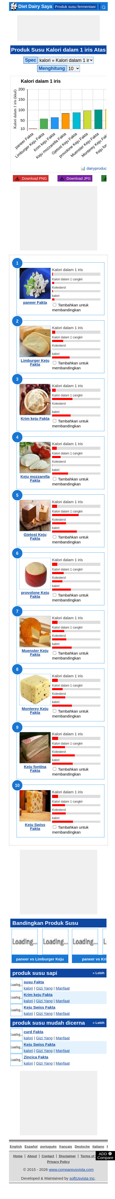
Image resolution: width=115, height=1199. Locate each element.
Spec (30, 60)
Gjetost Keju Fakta (35, 536)
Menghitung (52, 68)
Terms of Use (90, 1156)
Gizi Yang (44, 988)
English (16, 1146)
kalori (28, 988)
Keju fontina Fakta (35, 768)
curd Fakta (33, 1032)
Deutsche (82, 1146)
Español (31, 1146)
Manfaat (63, 988)
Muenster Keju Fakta (35, 652)
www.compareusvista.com (71, 1169)
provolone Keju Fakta (35, 594)
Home (17, 1156)
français (65, 1146)
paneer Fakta (35, 302)
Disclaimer (67, 1156)
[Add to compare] (54, 304)
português (48, 1146)
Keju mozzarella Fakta (35, 478)
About (32, 1156)
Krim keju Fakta (35, 418)
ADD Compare (105, 1155)
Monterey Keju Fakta (35, 710)
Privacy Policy (58, 1162)
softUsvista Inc (82, 1178)
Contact (48, 1156)
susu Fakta (34, 982)
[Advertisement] (58, 28)
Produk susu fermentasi (75, 6)
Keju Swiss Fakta (35, 826)
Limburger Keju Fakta (35, 362)
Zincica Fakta (36, 1057)
